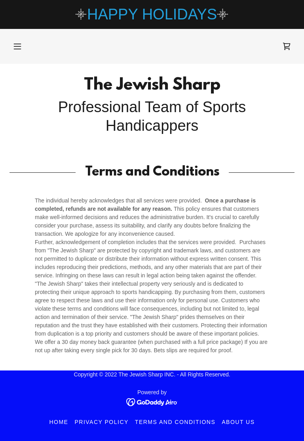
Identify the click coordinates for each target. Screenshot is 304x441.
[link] (286, 46)
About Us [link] (238, 422)
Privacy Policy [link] (101, 422)
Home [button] (58, 422)
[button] (17, 46)
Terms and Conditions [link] (175, 422)
